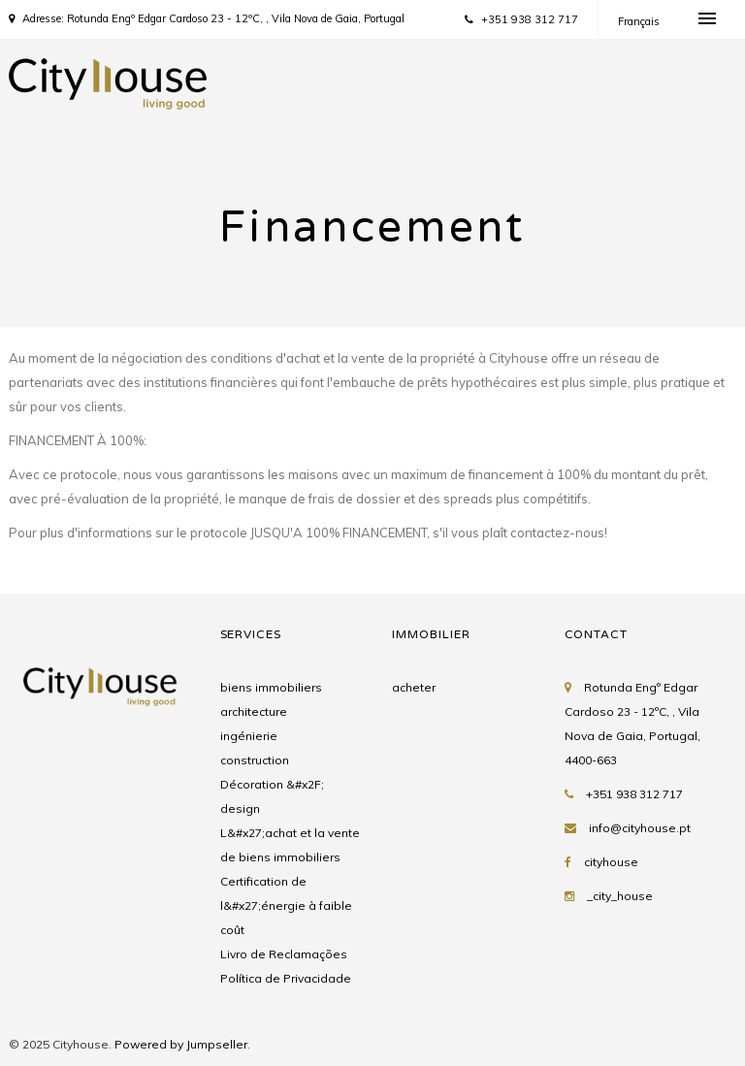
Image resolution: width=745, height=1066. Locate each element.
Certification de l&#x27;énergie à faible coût (286, 905)
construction (254, 760)
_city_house (620, 895)
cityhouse (611, 862)
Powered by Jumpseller (180, 1044)
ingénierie (248, 735)
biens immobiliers (271, 687)
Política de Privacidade (285, 978)
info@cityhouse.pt (640, 828)
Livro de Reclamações (283, 954)
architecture (253, 711)
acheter (414, 687)
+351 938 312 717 (521, 19)
